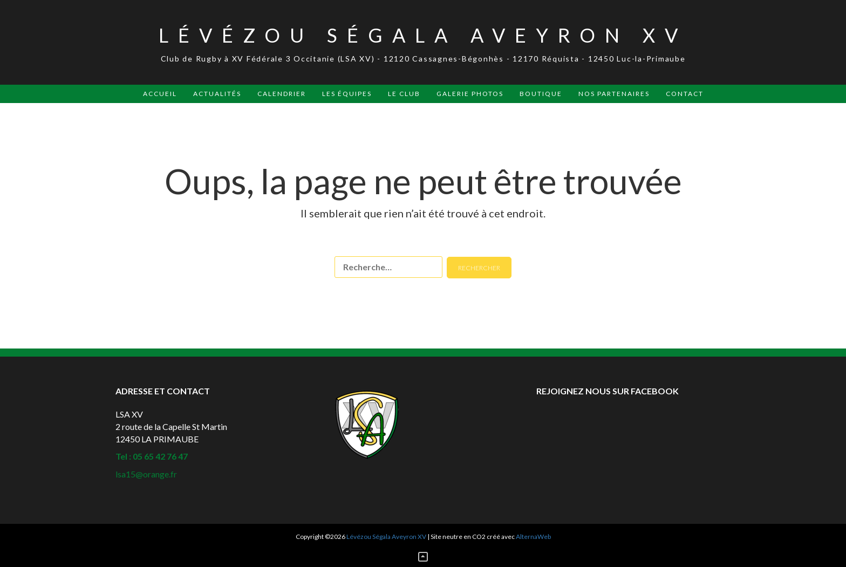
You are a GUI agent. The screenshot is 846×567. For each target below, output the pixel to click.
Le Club (404, 94)
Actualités (217, 94)
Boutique (541, 94)
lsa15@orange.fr (146, 474)
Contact (685, 94)
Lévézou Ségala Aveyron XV (423, 35)
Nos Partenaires (614, 94)
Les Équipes (347, 94)
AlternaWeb (533, 536)
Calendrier (281, 94)
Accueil (160, 94)
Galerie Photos (469, 94)
